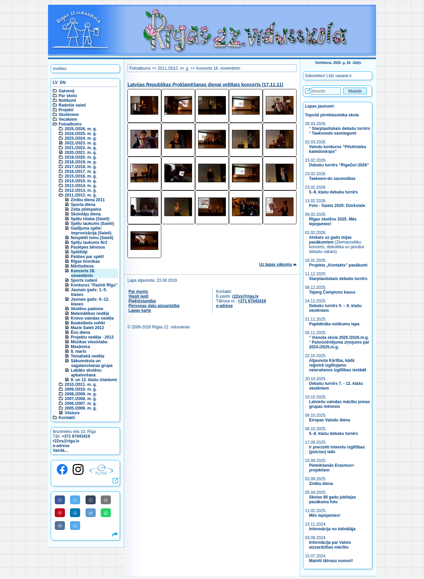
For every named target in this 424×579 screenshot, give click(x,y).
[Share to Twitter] (75, 499)
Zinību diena (321, 483)
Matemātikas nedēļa (90, 313)
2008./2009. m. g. (81, 394)
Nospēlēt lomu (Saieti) (92, 237)
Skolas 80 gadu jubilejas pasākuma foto (332, 499)
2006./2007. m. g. (81, 403)
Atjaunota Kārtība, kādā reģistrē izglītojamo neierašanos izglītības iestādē (337, 365)
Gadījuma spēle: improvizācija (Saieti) (91, 230)
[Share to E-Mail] (106, 499)
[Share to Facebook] (60, 499)
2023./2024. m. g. (81, 138)
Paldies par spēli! (87, 256)
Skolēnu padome (87, 308)
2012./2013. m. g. (81, 190)
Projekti (65, 110)
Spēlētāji (79, 252)
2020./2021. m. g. (81, 152)
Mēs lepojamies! (324, 515)
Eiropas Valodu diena (329, 420)
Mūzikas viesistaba (89, 342)
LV (55, 82)
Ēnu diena (80, 332)
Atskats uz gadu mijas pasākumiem (330, 240)
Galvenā (66, 91)
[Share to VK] (60, 525)
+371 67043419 (76, 436)
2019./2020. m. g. (81, 157)
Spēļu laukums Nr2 (89, 242)
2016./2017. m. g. (81, 171)
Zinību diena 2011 (88, 200)
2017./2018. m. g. (81, 166)
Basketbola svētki (88, 323)
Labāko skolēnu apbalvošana (86, 372)
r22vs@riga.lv (66, 441)
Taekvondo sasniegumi (334, 133)
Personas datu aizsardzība (154, 305)
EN (63, 82)
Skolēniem (68, 114)
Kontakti (66, 417)
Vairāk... (60, 450)
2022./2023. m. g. (81, 143)
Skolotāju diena (86, 214)
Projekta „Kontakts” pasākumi (338, 265)
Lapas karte (139, 310)
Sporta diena (83, 204)
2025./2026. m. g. (81, 128)
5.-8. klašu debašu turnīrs (334, 192)
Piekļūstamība (142, 301)
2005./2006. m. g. (81, 408)
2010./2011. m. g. (81, 384)
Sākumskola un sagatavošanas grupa (91, 363)
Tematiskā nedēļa (87, 356)
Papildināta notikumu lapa (334, 324)
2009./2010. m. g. (81, 389)
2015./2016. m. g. (81, 176)
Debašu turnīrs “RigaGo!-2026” (339, 165)
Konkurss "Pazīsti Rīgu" (94, 285)
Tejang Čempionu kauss (332, 292)
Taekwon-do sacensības (332, 178)
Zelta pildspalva (86, 209)
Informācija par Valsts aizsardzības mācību (330, 545)
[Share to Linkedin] (75, 512)
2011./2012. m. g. (81, 195)
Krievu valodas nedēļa (92, 318)
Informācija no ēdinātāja (332, 529)
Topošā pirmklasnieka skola (332, 115)
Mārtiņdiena (82, 266)
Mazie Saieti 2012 (87, 327)
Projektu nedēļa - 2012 (92, 337)
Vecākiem (67, 119)
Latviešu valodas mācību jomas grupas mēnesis (339, 404)
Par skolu (67, 95)
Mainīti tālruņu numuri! (331, 560)
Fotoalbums (69, 124)
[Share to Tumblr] (91, 499)
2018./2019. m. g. (81, 162)
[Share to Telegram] (75, 525)
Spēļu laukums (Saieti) (92, 223)
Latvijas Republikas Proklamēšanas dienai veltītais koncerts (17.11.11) (205, 84)
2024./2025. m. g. (81, 133)
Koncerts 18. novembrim (83, 273)
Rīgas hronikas (85, 261)
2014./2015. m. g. (81, 181)
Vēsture (72, 413)
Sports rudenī (84, 280)
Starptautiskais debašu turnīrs (341, 128)
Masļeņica (80, 346)
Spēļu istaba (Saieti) (90, 218)
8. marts (78, 351)
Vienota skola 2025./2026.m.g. (340, 337)
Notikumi (67, 100)
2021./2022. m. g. (81, 147)
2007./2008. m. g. (81, 398)
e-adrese (61, 445)
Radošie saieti (72, 105)
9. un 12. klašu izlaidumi (94, 379)
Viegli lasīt (138, 296)
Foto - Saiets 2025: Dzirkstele (337, 205)
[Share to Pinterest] (60, 512)
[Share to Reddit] (91, 512)
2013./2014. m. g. (81, 185)
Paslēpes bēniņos (88, 247)
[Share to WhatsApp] (106, 512)
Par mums (138, 291)
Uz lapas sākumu (275, 264)
